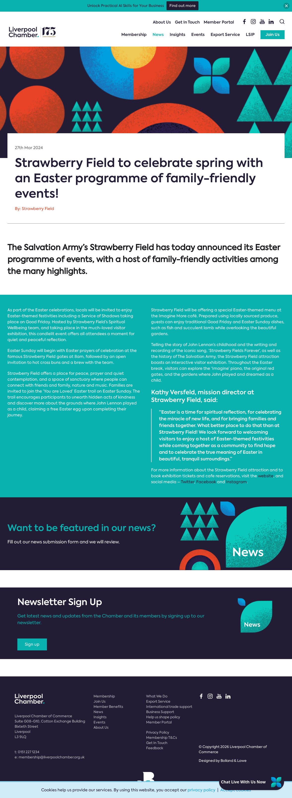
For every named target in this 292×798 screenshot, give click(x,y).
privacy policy (201, 790)
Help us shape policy (163, 717)
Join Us (272, 34)
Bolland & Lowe (234, 760)
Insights (177, 34)
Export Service (225, 34)
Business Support (160, 712)
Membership (134, 34)
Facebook (206, 481)
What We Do (156, 696)
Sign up (32, 644)
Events (198, 34)
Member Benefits (108, 706)
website (265, 476)
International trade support (169, 706)
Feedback (154, 748)
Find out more (182, 5)
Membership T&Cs (161, 737)
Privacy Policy (157, 732)
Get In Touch (187, 22)
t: (27, 752)
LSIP (250, 34)
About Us (162, 22)
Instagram (236, 481)
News (158, 34)
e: (50, 757)
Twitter (187, 481)
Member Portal (219, 22)
